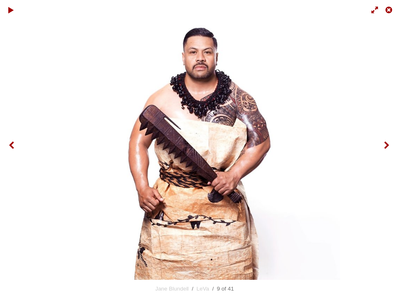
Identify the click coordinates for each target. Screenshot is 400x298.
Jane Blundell (172, 289)
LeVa (203, 289)
